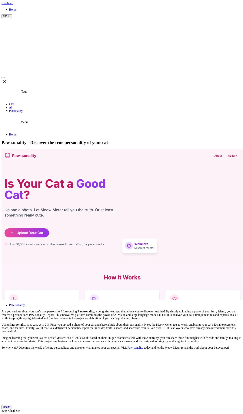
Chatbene (7, 3)
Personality (16, 110)
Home (12, 134)
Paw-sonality (17, 305)
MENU (6, 16)
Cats (11, 104)
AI (10, 107)
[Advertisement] (121, 46)
